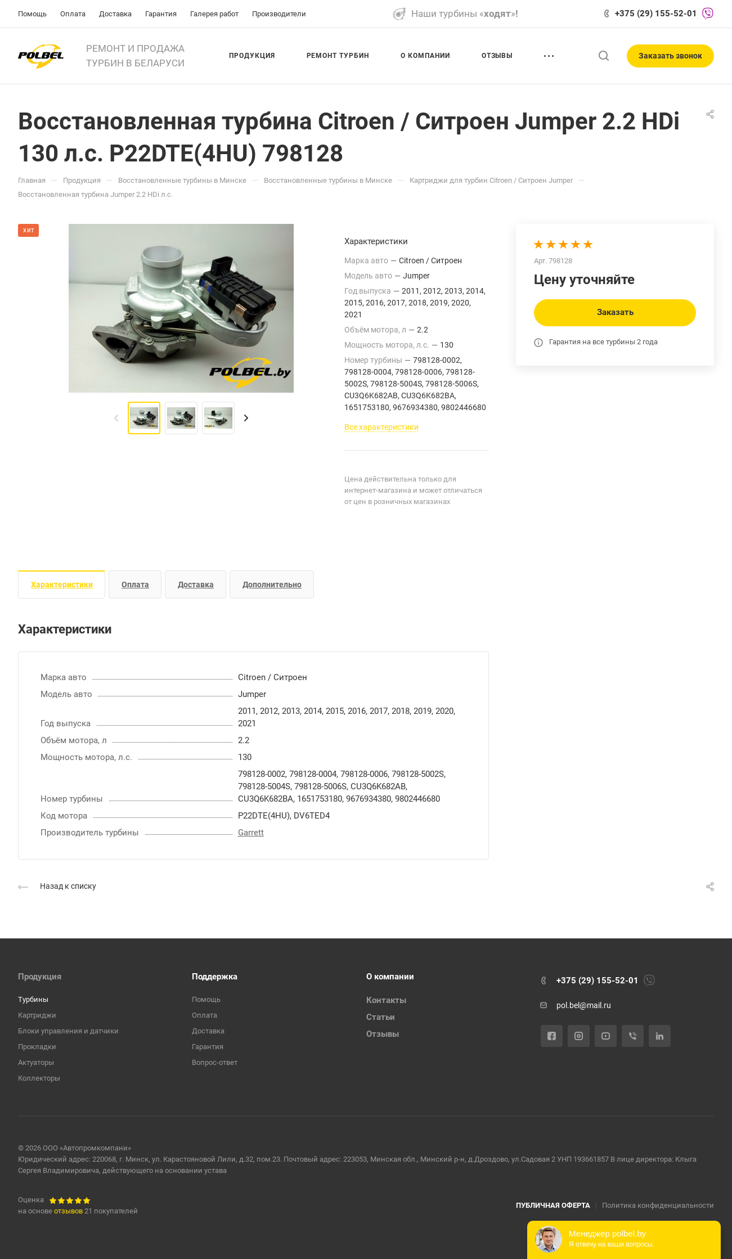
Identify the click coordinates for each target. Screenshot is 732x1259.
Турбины (33, 999)
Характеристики (62, 584)
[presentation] (116, 418)
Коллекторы (39, 1078)
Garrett (251, 833)
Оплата (135, 584)
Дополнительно (272, 584)
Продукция (39, 977)
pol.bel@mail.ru (583, 1005)
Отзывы (382, 1034)
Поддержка (214, 977)
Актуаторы (36, 1062)
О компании (390, 977)
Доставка (196, 584)
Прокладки (37, 1046)
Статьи (380, 1017)
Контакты (386, 1000)
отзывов (68, 1211)
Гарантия (207, 1046)
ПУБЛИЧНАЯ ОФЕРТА (553, 1205)
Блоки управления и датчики (68, 1031)
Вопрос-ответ (214, 1062)
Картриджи (37, 1015)
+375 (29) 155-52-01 (656, 13)
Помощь (206, 999)
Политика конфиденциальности (658, 1205)
